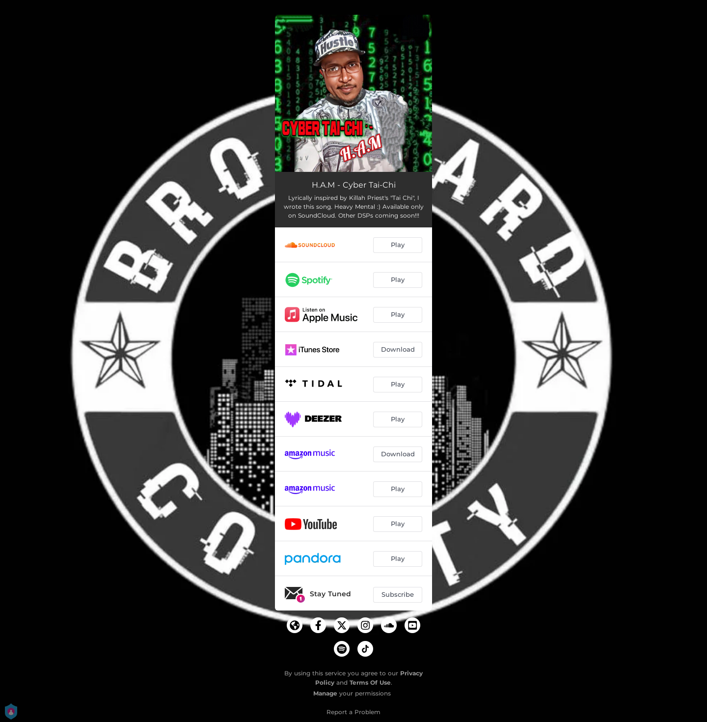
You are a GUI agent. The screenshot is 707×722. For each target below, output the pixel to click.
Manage (325, 693)
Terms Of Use (370, 682)
